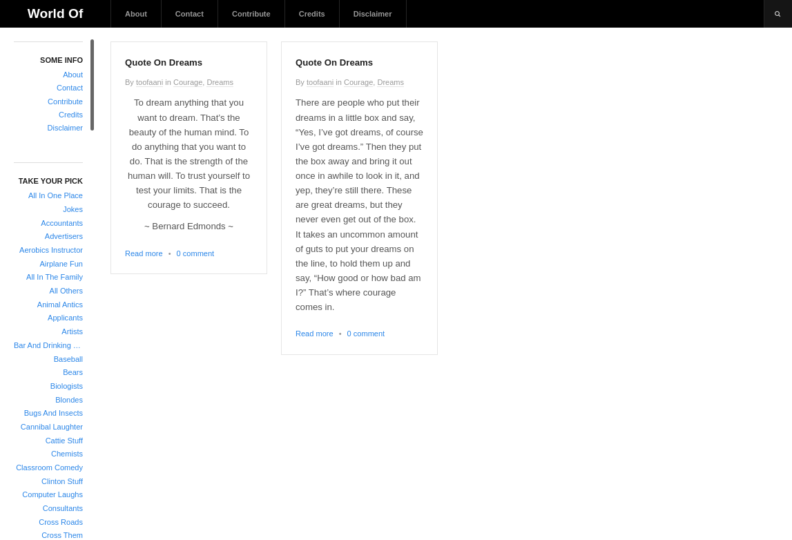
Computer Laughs (52, 494)
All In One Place (55, 195)
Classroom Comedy (49, 467)
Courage (187, 82)
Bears (73, 372)
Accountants (62, 223)
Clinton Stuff (62, 481)
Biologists (66, 386)
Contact (189, 14)
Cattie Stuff (64, 440)
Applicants (65, 318)
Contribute (251, 14)
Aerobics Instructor (51, 250)
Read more (144, 253)
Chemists (67, 454)
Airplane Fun (61, 264)
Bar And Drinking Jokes (48, 345)
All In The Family (54, 277)
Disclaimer (373, 14)
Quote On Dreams (163, 62)
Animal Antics (60, 304)
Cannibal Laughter (52, 427)
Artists (72, 331)
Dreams (219, 82)
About (136, 14)
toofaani (149, 82)
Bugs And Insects (53, 413)
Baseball (68, 359)
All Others (66, 291)
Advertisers (64, 236)
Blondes (69, 400)
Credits (312, 14)
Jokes (73, 209)
